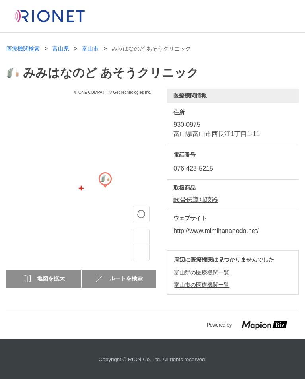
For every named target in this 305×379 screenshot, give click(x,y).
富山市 (90, 49)
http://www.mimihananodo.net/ (215, 230)
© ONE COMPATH (90, 92)
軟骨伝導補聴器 (195, 199)
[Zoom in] (141, 237)
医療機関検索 (23, 49)
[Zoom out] (141, 253)
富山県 (60, 49)
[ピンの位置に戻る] (141, 214)
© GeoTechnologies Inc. (130, 92)
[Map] (105, 188)
